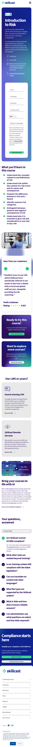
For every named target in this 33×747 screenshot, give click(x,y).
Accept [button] (12, 743)
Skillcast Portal (13, 547)
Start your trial (16, 152)
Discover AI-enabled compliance (12, 507)
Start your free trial (16, 334)
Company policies (6, 731)
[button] (6, 268)
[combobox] (16, 123)
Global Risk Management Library (17, 74)
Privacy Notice (9, 739)
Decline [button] (20, 743)
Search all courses (16, 362)
